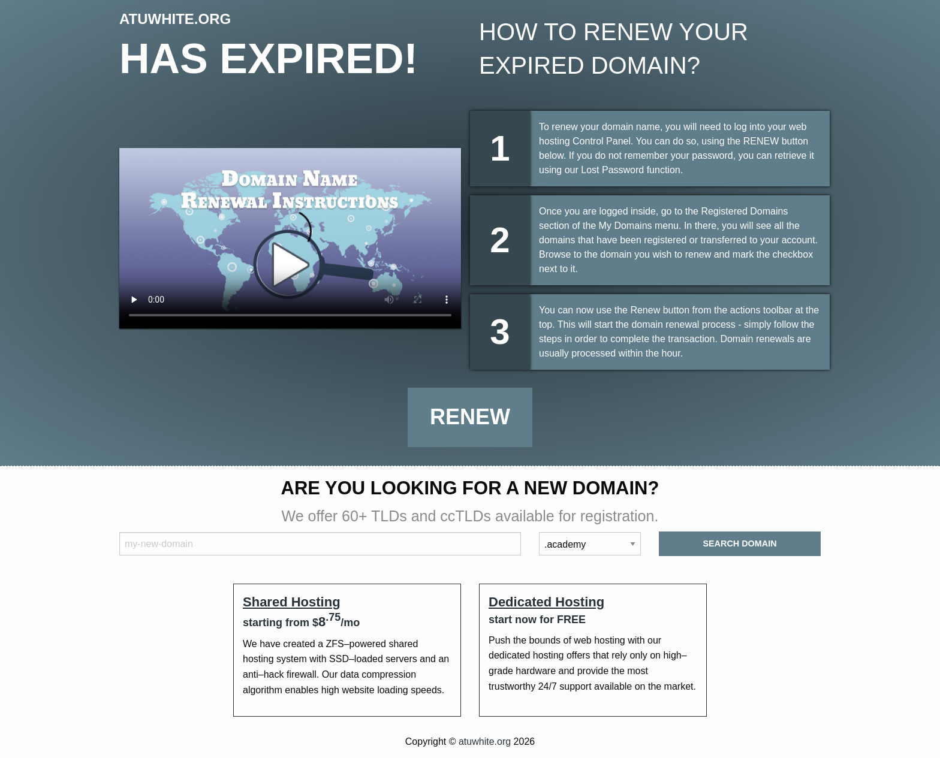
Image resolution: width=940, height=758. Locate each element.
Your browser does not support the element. (290, 238)
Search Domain (739, 543)
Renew (470, 416)
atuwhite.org (485, 741)
